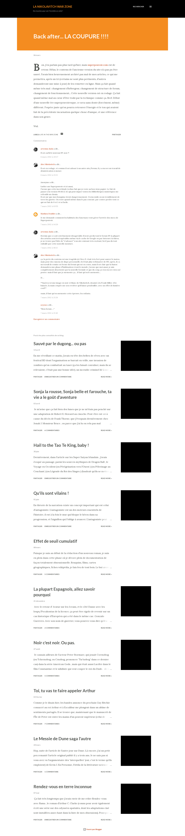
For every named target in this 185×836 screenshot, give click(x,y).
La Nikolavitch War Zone (52, 6)
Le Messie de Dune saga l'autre (62, 738)
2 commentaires (51, 628)
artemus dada (47, 149)
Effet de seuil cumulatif (55, 541)
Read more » (106, 377)
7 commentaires (51, 724)
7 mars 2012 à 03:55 (49, 206)
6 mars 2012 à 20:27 (49, 157)
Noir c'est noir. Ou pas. (54, 642)
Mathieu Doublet (48, 213)
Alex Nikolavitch (48, 164)
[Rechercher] (138, 6)
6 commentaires (51, 430)
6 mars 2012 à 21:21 (49, 175)
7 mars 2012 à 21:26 (49, 297)
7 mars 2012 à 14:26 (49, 224)
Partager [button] (116, 135)
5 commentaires (51, 574)
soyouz (44, 305)
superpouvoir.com (98, 64)
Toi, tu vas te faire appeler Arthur (64, 690)
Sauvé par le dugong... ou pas (60, 343)
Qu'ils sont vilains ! (51, 493)
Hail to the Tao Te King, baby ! (61, 445)
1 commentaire (51, 772)
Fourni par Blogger (92, 829)
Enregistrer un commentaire (47, 319)
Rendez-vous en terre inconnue (63, 786)
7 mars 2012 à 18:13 (49, 248)
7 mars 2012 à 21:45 (49, 313)
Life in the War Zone (49, 135)
